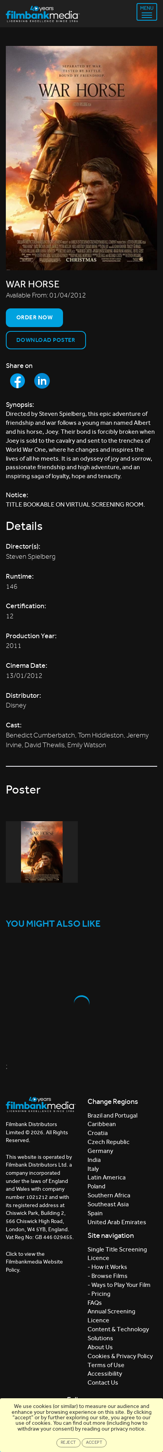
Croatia (98, 1133)
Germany (100, 1151)
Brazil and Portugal (112, 1115)
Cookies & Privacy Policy (120, 1356)
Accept (94, 1442)
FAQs (95, 1302)
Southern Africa (109, 1195)
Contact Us (103, 1382)
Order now (34, 317)
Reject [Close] (68, 1442)
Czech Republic (109, 1142)
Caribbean (102, 1124)
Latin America (107, 1177)
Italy (93, 1168)
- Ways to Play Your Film (119, 1284)
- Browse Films (108, 1276)
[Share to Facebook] (17, 381)
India (94, 1159)
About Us (100, 1347)
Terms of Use (106, 1365)
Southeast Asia (108, 1204)
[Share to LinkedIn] (42, 381)
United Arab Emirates (117, 1222)
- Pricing (99, 1293)
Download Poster (45, 339)
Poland (96, 1186)
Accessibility (105, 1373)
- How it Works (107, 1267)
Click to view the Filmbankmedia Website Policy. (34, 1262)
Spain (95, 1213)
